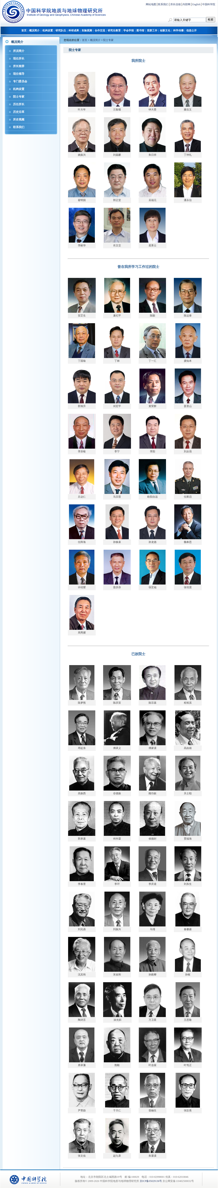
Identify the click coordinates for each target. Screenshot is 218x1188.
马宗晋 (117, 496)
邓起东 (82, 748)
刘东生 (188, 884)
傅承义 (117, 748)
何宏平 (117, 406)
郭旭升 (82, 406)
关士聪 (188, 793)
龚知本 (188, 360)
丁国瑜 (82, 360)
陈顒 (152, 315)
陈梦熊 (82, 702)
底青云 (152, 245)
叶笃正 (188, 1065)
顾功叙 (152, 793)
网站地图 (151, 4)
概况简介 (34, 30)
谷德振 (117, 793)
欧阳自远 (152, 496)
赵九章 (117, 1155)
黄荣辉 (152, 406)
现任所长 (18, 58)
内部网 (186, 4)
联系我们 (163, 4)
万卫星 (152, 1019)
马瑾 (152, 929)
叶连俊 (152, 1065)
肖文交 (117, 245)
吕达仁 (82, 496)
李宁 (117, 451)
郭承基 (82, 838)
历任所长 (18, 104)
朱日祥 (152, 154)
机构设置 (47, 30)
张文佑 (82, 1155)
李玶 (117, 884)
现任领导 (18, 73)
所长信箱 (175, 4)
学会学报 (128, 30)
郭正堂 (117, 200)
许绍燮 (82, 587)
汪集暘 (117, 109)
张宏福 (152, 587)
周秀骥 (82, 632)
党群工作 (152, 30)
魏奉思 (188, 542)
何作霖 (117, 838)
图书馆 (140, 30)
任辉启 (188, 496)
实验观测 (87, 30)
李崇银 (82, 451)
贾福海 (188, 838)
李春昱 (82, 884)
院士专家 (18, 96)
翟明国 (82, 200)
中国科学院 (208, 4)
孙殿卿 (152, 974)
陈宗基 (152, 702)
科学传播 (178, 30)
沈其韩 (82, 974)
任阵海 (82, 542)
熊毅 (117, 1065)
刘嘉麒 (117, 154)
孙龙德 (152, 542)
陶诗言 (82, 1019)
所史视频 (18, 119)
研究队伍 (60, 30)
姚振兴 (82, 154)
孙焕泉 (117, 542)
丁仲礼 (188, 154)
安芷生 (82, 315)
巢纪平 (117, 315)
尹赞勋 (82, 1110)
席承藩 (82, 1065)
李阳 (152, 451)
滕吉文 (188, 109)
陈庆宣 (117, 702)
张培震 (188, 587)
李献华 (82, 245)
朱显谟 (152, 1155)
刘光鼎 (82, 929)
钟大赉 (152, 109)
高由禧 (188, 748)
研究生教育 (114, 30)
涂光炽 (117, 1019)
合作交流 (100, 30)
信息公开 (191, 30)
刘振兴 (117, 929)
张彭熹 (188, 1110)
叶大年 (82, 109)
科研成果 (74, 30)
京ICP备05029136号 (151, 1181)
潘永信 (188, 200)
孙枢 (187, 974)
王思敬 (188, 1019)
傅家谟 (152, 748)
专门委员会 (20, 81)
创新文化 (165, 30)
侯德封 (152, 838)
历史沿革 (18, 111)
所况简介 (18, 50)
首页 (24, 30)
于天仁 (117, 1110)
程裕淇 (188, 702)
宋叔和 (117, 974)
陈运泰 (188, 315)
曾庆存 (117, 587)
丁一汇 (152, 360)
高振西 (82, 793)
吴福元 (152, 200)
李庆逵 (152, 884)
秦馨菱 (188, 929)
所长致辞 (18, 66)
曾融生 (152, 1110)
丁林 (117, 360)
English (196, 4)
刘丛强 (188, 451)
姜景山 (188, 406)
